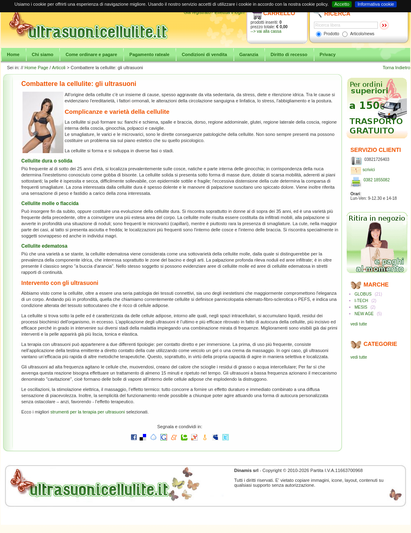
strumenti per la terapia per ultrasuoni (87, 411)
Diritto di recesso (289, 54)
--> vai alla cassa (266, 31)
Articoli (58, 67)
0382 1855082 (377, 180)
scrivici (369, 169)
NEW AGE (364, 314)
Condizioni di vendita (204, 54)
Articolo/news (362, 34)
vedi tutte (358, 324)
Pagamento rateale (149, 54)
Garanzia (248, 54)
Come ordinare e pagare (91, 54)
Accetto (342, 4)
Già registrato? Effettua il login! (214, 12)
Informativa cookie (375, 4)
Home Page (36, 67)
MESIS (361, 307)
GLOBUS (363, 294)
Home (13, 54)
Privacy (328, 54)
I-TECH (361, 300)
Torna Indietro (396, 67)
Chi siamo (43, 54)
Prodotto (331, 34)
